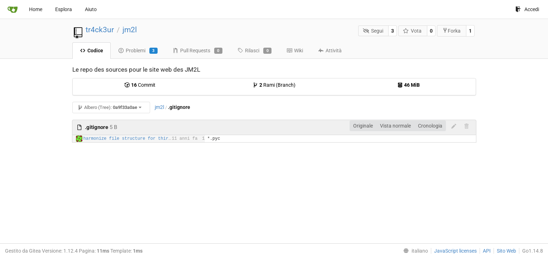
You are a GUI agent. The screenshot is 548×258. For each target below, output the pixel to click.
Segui (373, 31)
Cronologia (430, 126)
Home (35, 9)
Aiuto (91, 9)
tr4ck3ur (100, 29)
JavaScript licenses (455, 251)
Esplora (63, 9)
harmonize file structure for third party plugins (145, 138)
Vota (412, 31)
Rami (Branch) (274, 85)
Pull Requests (197, 51)
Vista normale (395, 126)
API (487, 251)
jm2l (129, 29)
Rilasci (254, 51)
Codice (91, 50)
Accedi (527, 9)
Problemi (138, 51)
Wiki (295, 50)
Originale (363, 126)
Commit (139, 85)
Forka (451, 31)
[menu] (414, 251)
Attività (330, 50)
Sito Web (506, 251)
